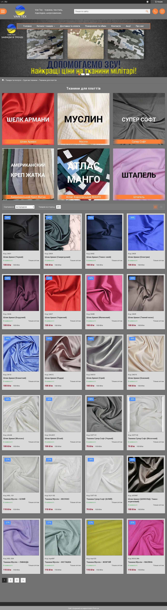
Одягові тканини (30, 80)
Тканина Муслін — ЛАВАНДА (15, 562)
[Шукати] (147, 11)
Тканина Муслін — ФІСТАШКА (58, 562)
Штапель (139, 197)
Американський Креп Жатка (28, 197)
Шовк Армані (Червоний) (56, 317)
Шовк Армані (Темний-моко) (141, 317)
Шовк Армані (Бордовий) (14, 317)
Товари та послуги (13, 80)
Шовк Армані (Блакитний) (14, 378)
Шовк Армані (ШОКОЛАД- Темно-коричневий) (143, 500)
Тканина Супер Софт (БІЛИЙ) (99, 499)
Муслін (83, 141)
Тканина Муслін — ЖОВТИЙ (98, 562)
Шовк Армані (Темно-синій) (98, 257)
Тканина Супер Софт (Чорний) (99, 438)
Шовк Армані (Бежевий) (138, 378)
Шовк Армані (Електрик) (139, 257)
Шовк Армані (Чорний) (13, 257)
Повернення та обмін (95, 26)
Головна (27, 26)
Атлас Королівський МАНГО (83, 197)
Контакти (116, 26)
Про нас (140, 26)
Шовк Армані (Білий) (54, 438)
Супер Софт (139, 141)
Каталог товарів (45, 26)
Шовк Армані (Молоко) (13, 438)
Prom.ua (96, 608)
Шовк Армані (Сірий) (95, 378)
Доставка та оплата (70, 26)
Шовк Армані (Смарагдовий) (57, 257)
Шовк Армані (28, 141)
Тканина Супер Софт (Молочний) (142, 438)
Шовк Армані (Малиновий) (98, 317)
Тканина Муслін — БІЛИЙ (14, 499)
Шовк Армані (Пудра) (54, 378)
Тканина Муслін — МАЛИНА (140, 562)
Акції (128, 26)
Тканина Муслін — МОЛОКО (57, 499)
